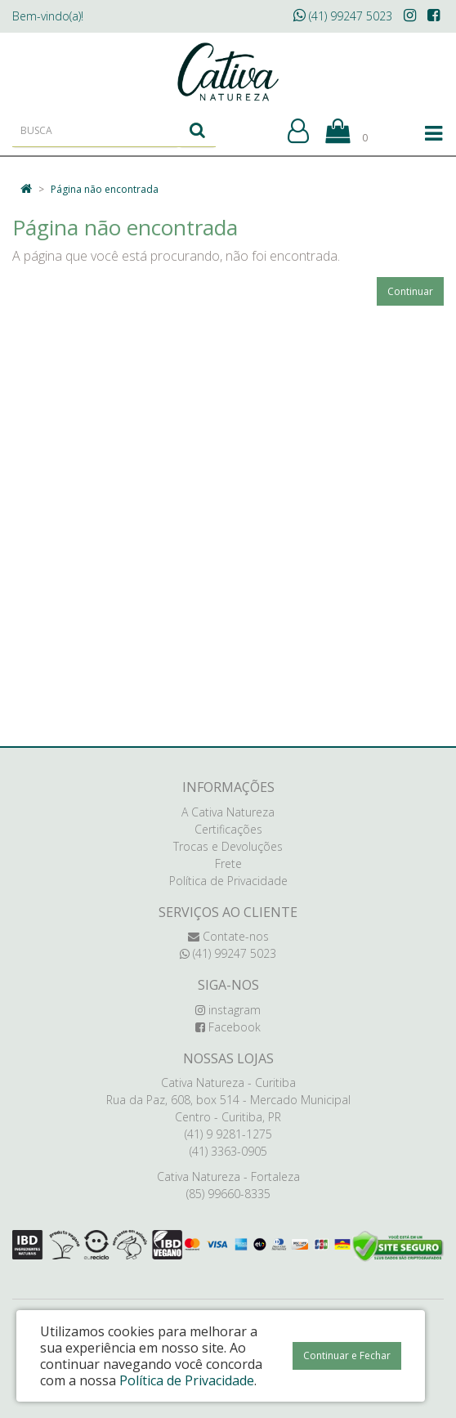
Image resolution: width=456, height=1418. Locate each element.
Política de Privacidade (228, 880)
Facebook (228, 1027)
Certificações (228, 829)
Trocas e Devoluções (228, 846)
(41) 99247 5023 (342, 16)
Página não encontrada (105, 189)
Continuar (410, 291)
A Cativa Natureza (228, 812)
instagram (228, 1010)
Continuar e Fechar (347, 1355)
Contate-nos (228, 936)
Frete (228, 863)
